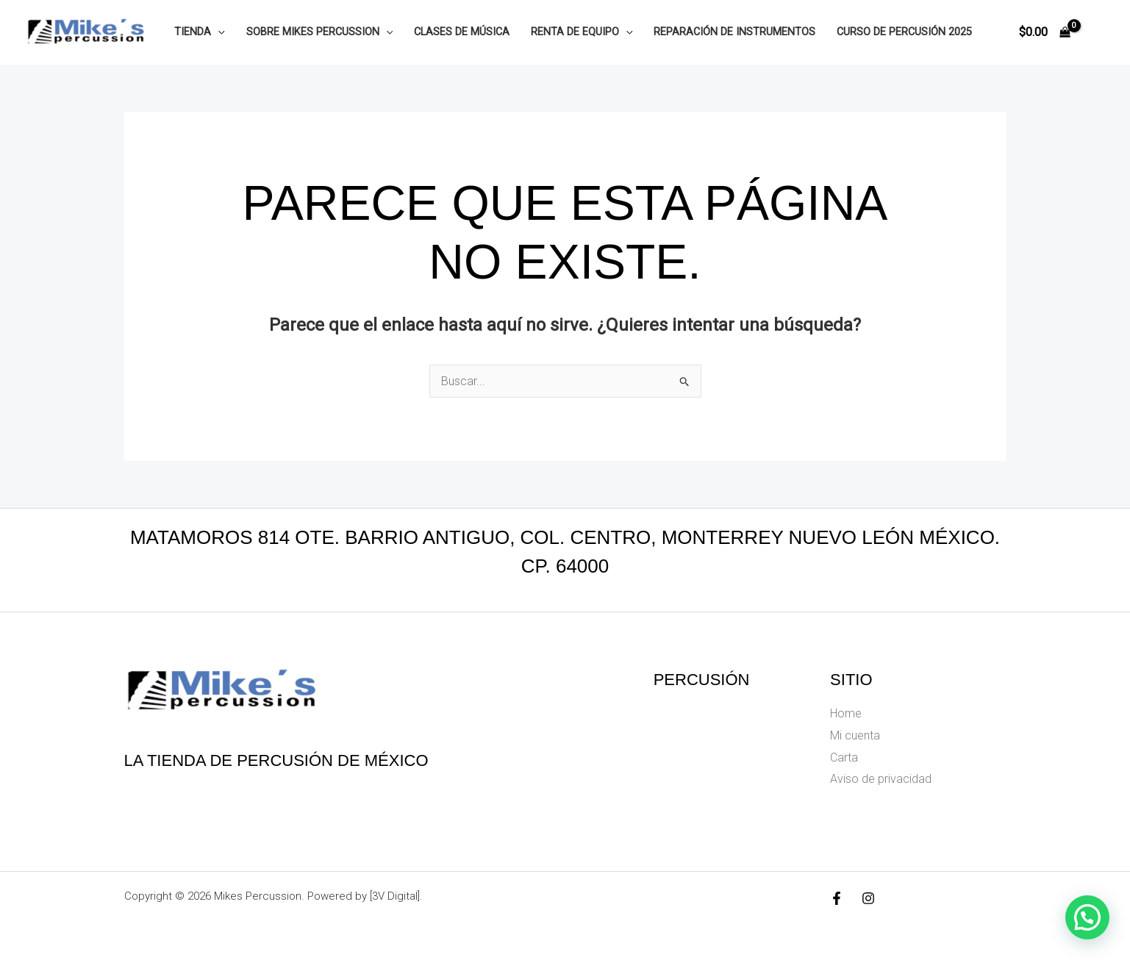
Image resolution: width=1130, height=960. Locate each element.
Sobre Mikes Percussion (319, 32)
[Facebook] (836, 898)
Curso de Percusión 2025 (904, 32)
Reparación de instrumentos (734, 32)
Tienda (199, 32)
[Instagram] (868, 898)
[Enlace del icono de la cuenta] (1097, 32)
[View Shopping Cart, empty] (1044, 32)
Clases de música (461, 32)
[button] (218, 32)
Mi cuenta (855, 735)
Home (846, 713)
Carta (844, 757)
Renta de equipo (582, 32)
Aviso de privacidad (880, 779)
